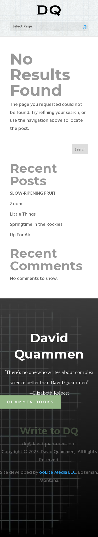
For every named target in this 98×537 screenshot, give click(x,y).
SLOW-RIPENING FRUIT (33, 193)
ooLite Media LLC (57, 472)
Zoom (16, 204)
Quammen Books (30, 402)
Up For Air (20, 235)
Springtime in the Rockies (36, 224)
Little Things (23, 214)
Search (80, 150)
